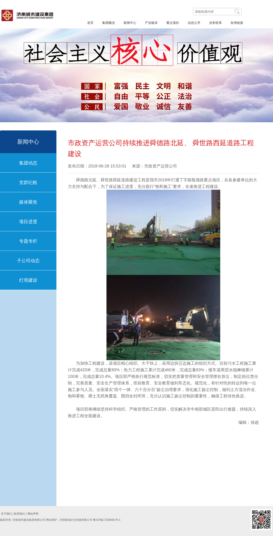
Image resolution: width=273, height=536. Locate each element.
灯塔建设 (28, 280)
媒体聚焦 (28, 201)
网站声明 (33, 513)
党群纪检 (28, 182)
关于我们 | (7, 513)
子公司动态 (28, 260)
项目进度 (28, 221)
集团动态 (28, 162)
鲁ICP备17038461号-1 (106, 519)
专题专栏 (28, 241)
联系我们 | (20, 513)
